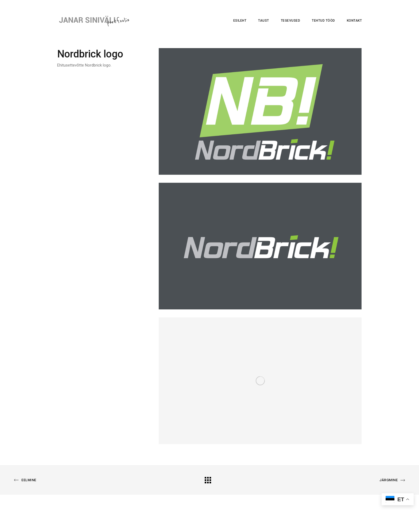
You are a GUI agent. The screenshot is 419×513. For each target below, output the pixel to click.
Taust (263, 20)
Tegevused (290, 20)
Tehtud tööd (323, 20)
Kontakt (354, 20)
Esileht (240, 20)
